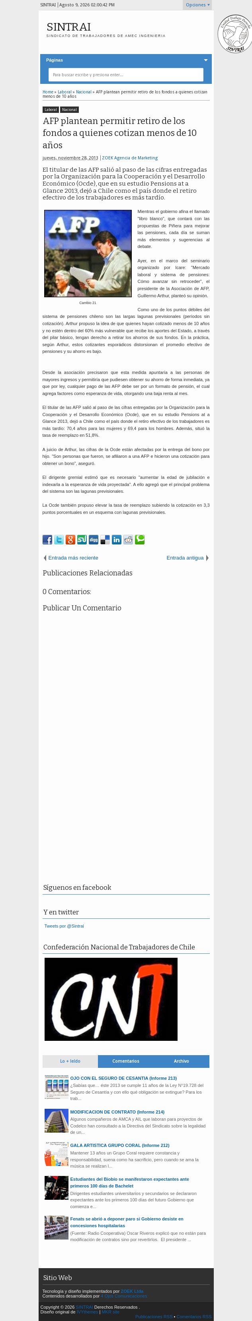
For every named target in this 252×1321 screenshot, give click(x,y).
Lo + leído (70, 1061)
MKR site (110, 1311)
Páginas (54, 60)
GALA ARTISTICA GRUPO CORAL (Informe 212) (120, 1145)
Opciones (196, 5)
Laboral (51, 110)
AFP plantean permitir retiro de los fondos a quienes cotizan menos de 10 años (120, 133)
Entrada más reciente (73, 558)
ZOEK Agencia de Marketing (130, 158)
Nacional (69, 110)
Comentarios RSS (193, 1316)
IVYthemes (87, 1311)
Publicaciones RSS (154, 1316)
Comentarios (125, 1061)
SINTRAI (69, 27)
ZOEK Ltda (132, 1291)
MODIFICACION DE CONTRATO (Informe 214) (117, 1112)
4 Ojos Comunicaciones (124, 1296)
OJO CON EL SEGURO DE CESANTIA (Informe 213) (123, 1078)
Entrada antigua (184, 558)
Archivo (181, 1061)
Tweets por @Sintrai (64, 926)
